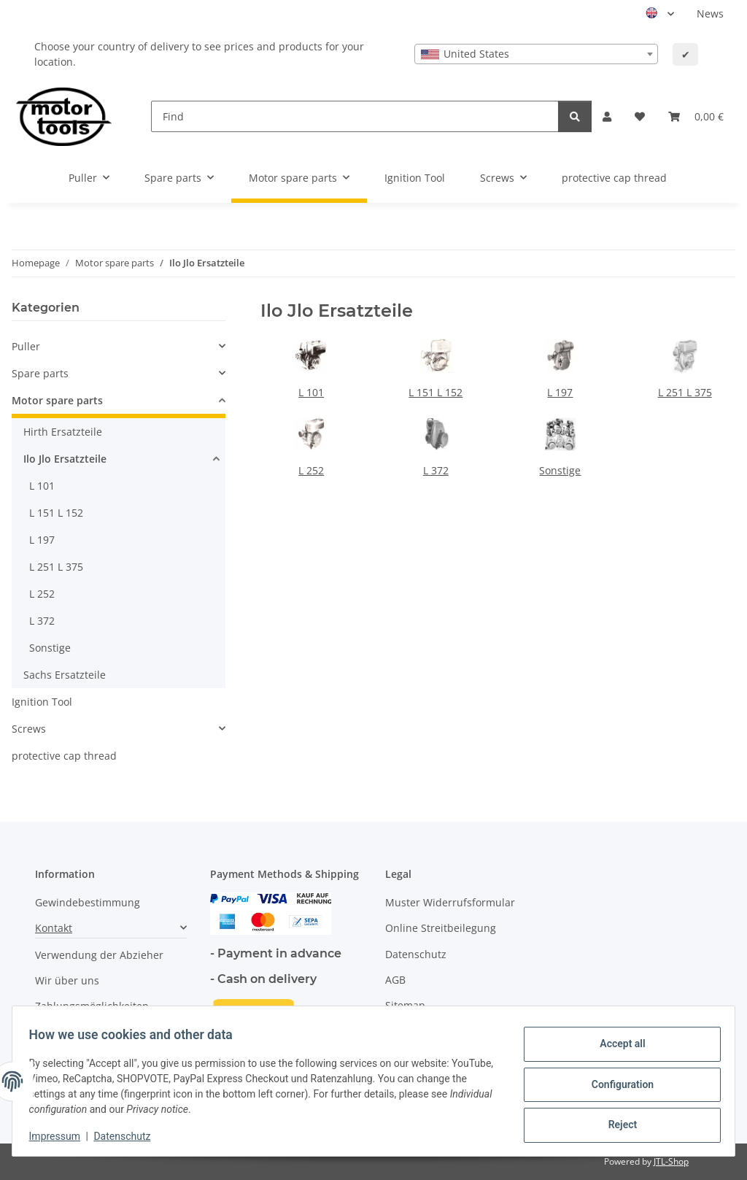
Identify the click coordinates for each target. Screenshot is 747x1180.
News (710, 13)
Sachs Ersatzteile (64, 675)
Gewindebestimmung (87, 902)
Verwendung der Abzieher (99, 955)
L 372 (436, 470)
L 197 (560, 392)
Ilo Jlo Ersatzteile (65, 459)
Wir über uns (67, 980)
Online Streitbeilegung (440, 928)
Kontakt (53, 928)
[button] (607, 116)
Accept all (615, 1046)
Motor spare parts (57, 400)
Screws (29, 729)
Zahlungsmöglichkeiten (92, 1006)
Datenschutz (129, 1136)
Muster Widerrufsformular (450, 902)
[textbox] (536, 54)
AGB (395, 980)
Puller (26, 346)
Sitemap (405, 1005)
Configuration (615, 1084)
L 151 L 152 (435, 392)
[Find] (355, 116)
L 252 (311, 470)
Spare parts (40, 373)
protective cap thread (64, 756)
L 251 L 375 (685, 392)
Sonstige (560, 470)
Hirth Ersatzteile (62, 432)
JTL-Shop (671, 1161)
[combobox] (536, 54)
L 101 (311, 392)
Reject (615, 1122)
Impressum (61, 1136)
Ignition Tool (42, 702)
